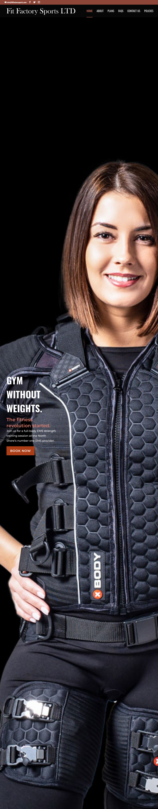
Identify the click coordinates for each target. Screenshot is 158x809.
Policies (148, 11)
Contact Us (133, 11)
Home (90, 11)
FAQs (120, 11)
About (100, 11)
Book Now (20, 451)
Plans (111, 11)
